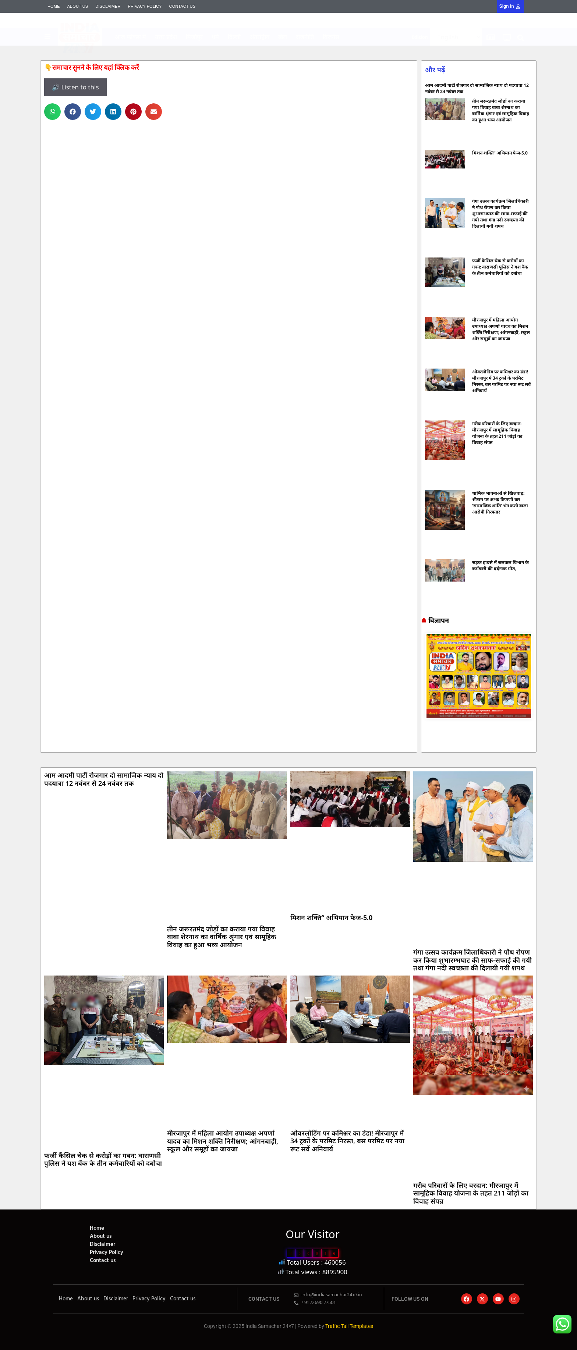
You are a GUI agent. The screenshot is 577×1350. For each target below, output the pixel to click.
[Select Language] (456, 37)
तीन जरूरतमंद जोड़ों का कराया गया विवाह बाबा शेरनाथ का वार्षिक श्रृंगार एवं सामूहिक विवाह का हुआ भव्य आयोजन (500, 110)
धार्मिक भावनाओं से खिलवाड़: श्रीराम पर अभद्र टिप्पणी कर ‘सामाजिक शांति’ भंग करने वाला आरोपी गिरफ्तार (500, 502)
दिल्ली (234, 37)
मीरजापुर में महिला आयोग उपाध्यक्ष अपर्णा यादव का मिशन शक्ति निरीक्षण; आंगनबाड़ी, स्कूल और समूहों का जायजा (501, 329)
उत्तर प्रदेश (166, 37)
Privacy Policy (145, 6)
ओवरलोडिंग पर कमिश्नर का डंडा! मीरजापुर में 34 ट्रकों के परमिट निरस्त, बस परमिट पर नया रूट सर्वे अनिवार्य (501, 381)
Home (53, 6)
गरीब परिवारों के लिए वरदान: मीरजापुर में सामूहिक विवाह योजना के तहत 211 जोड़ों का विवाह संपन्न (497, 432)
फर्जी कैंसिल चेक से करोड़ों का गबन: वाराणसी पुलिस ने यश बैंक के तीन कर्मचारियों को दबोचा (500, 266)
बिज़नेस (331, 37)
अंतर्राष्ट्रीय (259, 37)
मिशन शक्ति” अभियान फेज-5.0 (500, 153)
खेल (282, 37)
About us (77, 6)
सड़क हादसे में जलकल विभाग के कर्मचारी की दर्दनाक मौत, (500, 565)
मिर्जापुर (194, 37)
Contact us (182, 6)
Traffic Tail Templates (349, 1326)
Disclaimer (107, 6)
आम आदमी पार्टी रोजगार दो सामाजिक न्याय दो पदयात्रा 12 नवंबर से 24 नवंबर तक (103, 779)
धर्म (215, 37)
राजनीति (305, 37)
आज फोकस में (130, 37)
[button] (521, 38)
